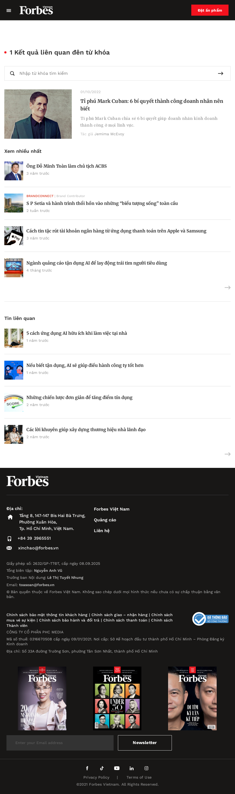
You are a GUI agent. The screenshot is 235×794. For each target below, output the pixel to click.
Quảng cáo (105, 519)
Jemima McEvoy (109, 134)
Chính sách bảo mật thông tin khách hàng (46, 615)
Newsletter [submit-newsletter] (145, 742)
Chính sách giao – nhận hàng (119, 615)
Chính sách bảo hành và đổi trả (69, 620)
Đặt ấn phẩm (210, 10)
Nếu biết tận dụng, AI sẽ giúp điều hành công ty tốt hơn (85, 365)
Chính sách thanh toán (125, 620)
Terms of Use (139, 777)
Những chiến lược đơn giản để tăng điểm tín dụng (79, 397)
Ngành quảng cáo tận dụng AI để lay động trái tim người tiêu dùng (96, 263)
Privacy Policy (96, 777)
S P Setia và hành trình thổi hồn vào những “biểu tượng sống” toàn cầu (102, 203)
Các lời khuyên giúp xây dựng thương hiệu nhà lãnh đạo (86, 429)
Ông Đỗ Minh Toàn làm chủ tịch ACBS (66, 166)
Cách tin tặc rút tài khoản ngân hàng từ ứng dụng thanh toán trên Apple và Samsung (116, 231)
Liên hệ (102, 530)
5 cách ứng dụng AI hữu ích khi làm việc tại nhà (76, 333)
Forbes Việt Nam (112, 509)
